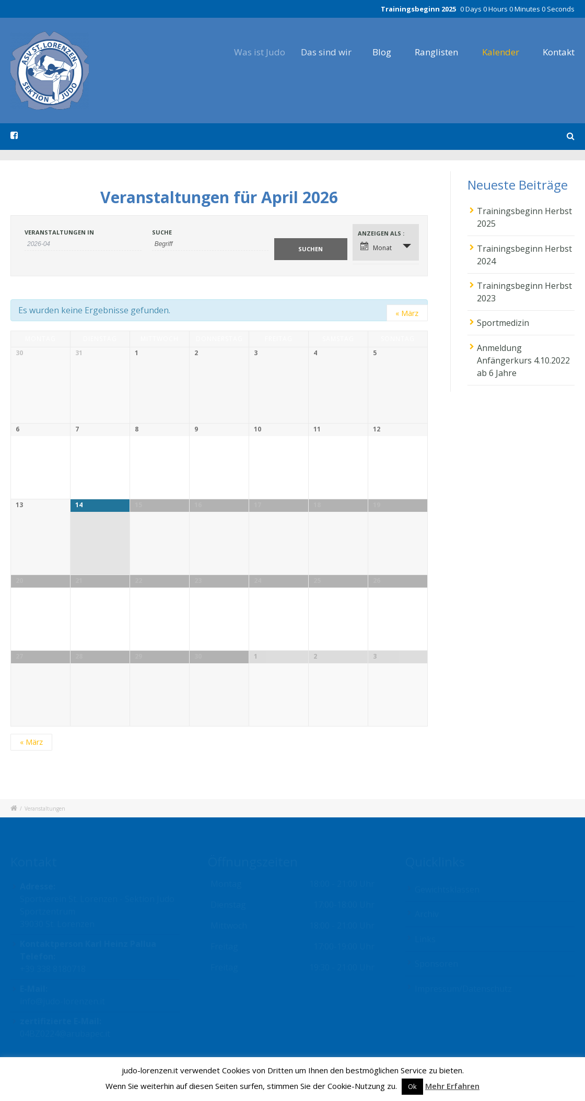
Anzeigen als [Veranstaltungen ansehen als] (380, 233)
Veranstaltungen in (59, 232)
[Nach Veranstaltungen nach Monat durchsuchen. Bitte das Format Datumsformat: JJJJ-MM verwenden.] (83, 244)
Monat (376, 247)
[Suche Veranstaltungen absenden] (310, 249)
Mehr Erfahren (452, 1086)
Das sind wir (338, 52)
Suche (162, 232)
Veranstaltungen (45, 808)
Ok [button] (412, 1086)
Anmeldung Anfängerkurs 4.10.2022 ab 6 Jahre (523, 361)
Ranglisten (437, 52)
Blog (389, 52)
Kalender (500, 52)
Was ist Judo (269, 52)
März (406, 313)
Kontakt (559, 52)
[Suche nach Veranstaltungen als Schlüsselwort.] (210, 244)
